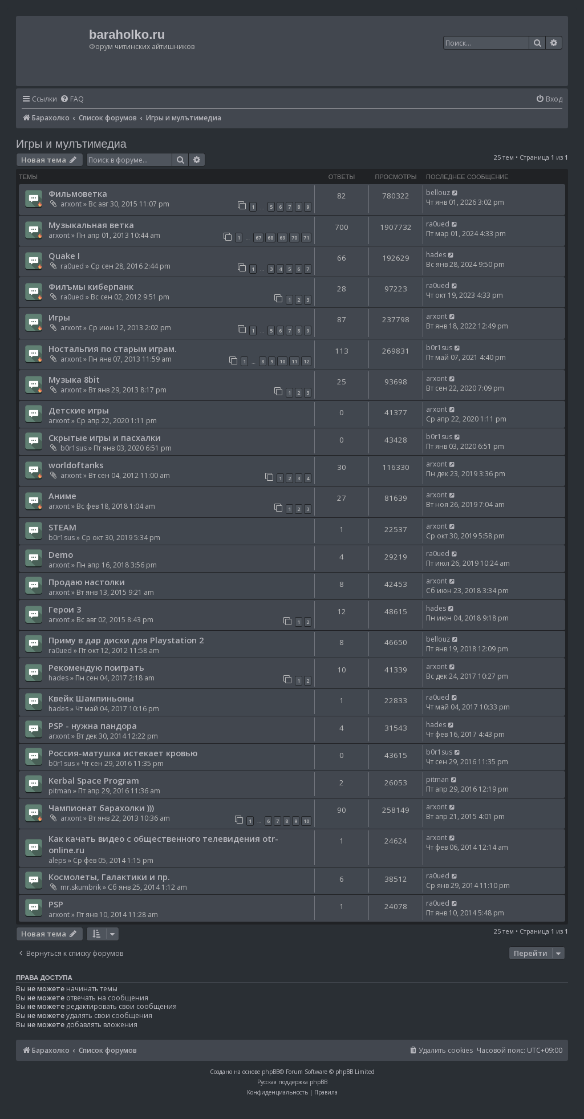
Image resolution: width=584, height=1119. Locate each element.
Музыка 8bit (74, 379)
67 (258, 237)
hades (436, 255)
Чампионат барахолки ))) (101, 807)
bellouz (438, 192)
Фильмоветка (77, 193)
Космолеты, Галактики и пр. (109, 876)
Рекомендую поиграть (96, 667)
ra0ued (437, 224)
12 (306, 361)
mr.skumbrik (80, 887)
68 (270, 237)
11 (294, 361)
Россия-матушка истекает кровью (122, 753)
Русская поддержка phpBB (292, 1082)
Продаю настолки (86, 581)
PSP (55, 904)
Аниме (62, 495)
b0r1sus (439, 347)
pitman (59, 791)
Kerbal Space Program (93, 780)
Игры (59, 317)
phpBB (270, 1072)
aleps (57, 860)
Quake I (64, 255)
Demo (60, 554)
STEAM (62, 527)
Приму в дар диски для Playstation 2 (126, 640)
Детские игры (78, 410)
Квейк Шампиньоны (91, 698)
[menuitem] (72, 99)
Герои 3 (64, 609)
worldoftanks (75, 465)
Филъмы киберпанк (90, 286)
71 (306, 237)
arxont (71, 204)
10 (282, 361)
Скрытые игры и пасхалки (104, 437)
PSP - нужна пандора (92, 725)
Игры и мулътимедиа (71, 143)
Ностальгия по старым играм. (112, 348)
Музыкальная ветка (91, 224)
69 (282, 237)
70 (294, 237)
